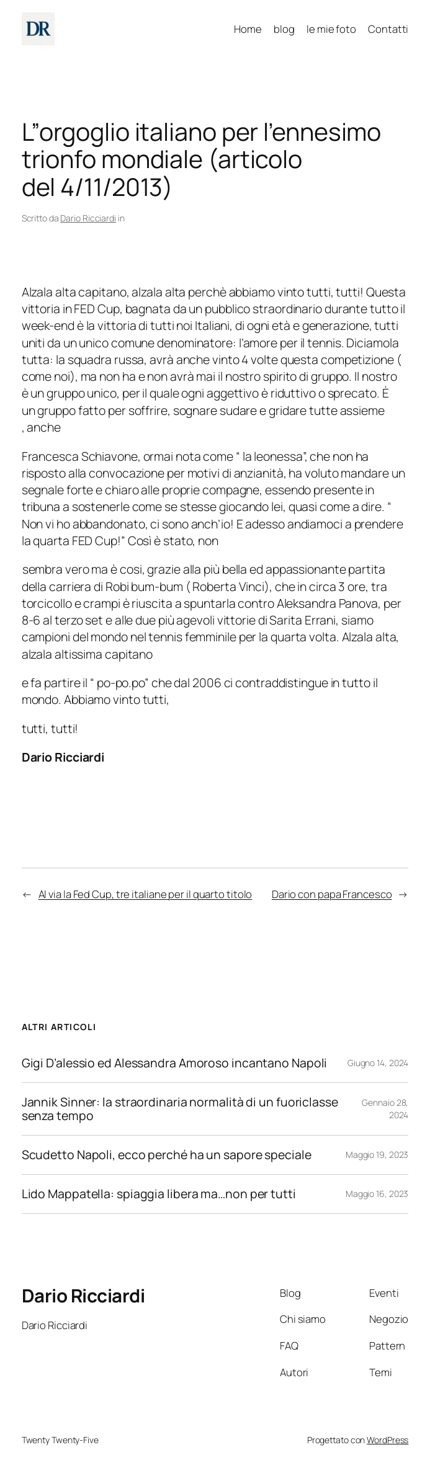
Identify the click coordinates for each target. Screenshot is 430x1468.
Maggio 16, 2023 (377, 1193)
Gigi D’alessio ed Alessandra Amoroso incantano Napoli (175, 1063)
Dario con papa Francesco (332, 894)
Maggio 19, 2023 (377, 1154)
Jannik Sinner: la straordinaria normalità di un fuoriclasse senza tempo (180, 1109)
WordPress (387, 1440)
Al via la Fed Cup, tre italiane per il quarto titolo (145, 894)
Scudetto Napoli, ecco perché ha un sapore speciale (166, 1155)
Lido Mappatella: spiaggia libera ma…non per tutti (159, 1194)
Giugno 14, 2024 (378, 1063)
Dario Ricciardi (88, 218)
